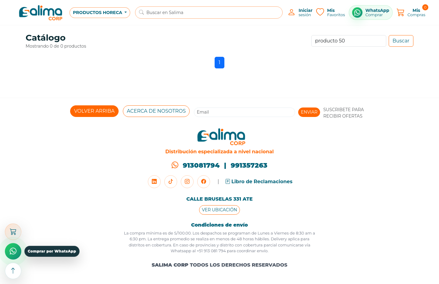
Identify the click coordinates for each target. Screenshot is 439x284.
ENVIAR (309, 112)
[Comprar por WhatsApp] (371, 12)
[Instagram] (187, 181)
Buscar (401, 41)
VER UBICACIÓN (219, 210)
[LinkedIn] (154, 181)
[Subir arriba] (13, 271)
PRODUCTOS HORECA (98, 12)
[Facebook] (203, 181)
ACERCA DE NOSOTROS (156, 111)
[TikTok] (170, 181)
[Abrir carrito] (13, 232)
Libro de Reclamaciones (259, 181)
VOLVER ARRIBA (94, 111)
